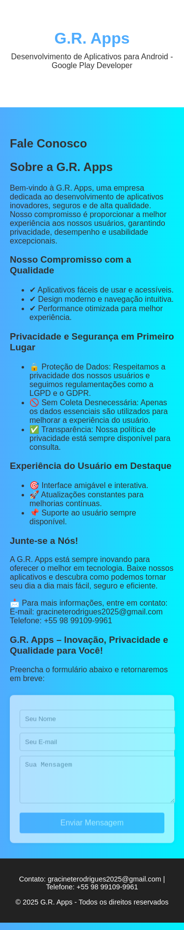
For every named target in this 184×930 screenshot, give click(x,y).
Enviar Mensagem (92, 831)
